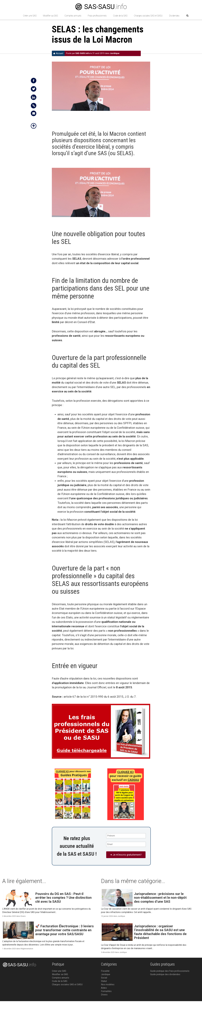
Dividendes (174, 15)
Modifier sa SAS (50, 15)
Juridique (114, 53)
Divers (23, 916)
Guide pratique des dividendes (165, 974)
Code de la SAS (120, 15)
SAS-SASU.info (82, 53)
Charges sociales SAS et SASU (148, 15)
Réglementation (27, 949)
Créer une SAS (30, 15)
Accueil (58, 53)
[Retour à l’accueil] (15, 16)
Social (104, 977)
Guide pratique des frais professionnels (169, 971)
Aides (104, 988)
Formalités (106, 991)
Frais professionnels (97, 15)
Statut (104, 981)
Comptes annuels (72, 15)
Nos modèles (107, 984)
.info (101, 7)
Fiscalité (105, 971)
